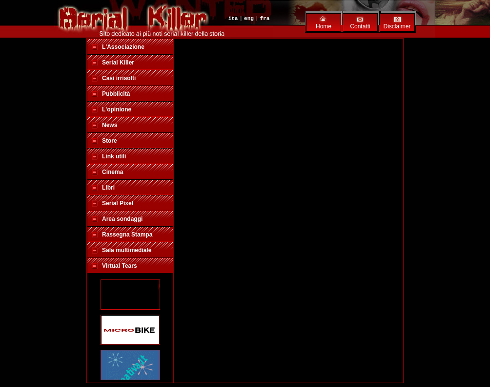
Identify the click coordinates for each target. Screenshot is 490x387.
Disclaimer (396, 26)
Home (323, 26)
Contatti (360, 26)
